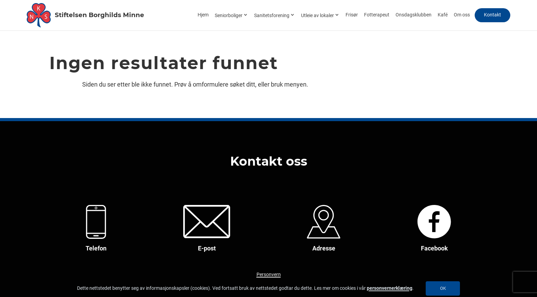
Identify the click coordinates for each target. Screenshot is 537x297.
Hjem (203, 15)
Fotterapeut (376, 15)
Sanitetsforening (271, 15)
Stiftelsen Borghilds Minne (97, 15)
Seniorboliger (228, 15)
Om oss (462, 15)
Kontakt (492, 15)
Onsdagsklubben (414, 15)
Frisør (352, 15)
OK (443, 288)
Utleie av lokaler (317, 15)
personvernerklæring (389, 288)
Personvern (269, 274)
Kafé (443, 15)
